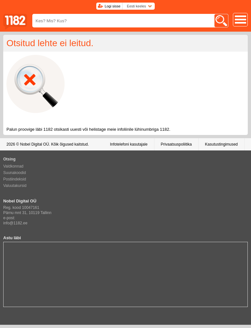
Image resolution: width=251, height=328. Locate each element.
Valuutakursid (14, 185)
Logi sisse (112, 6)
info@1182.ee (15, 223)
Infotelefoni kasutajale (128, 144)
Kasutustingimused (221, 144)
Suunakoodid (14, 172)
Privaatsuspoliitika (176, 144)
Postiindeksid (14, 179)
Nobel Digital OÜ (34, 144)
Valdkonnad (13, 166)
